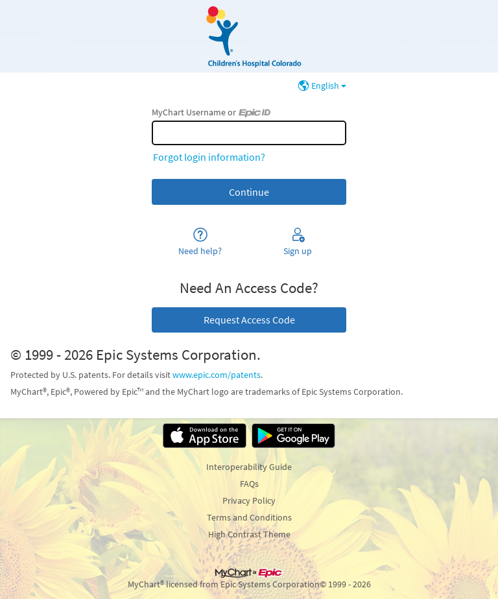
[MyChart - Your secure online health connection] (249, 36)
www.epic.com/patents (216, 375)
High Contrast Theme (249, 534)
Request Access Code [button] (249, 319)
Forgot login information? (209, 156)
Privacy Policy (249, 500)
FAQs (249, 483)
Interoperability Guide (249, 467)
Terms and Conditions (249, 517)
